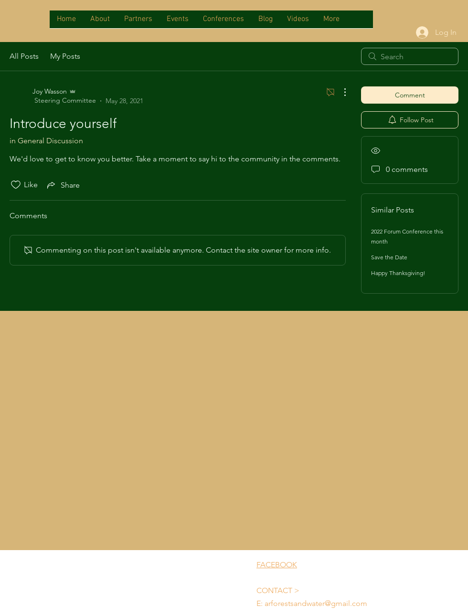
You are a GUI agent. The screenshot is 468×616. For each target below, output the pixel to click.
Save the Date (389, 257)
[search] (409, 56)
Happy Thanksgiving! (398, 272)
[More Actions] (340, 92)
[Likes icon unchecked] (16, 185)
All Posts (24, 56)
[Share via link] (62, 185)
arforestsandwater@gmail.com (316, 603)
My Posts (65, 56)
